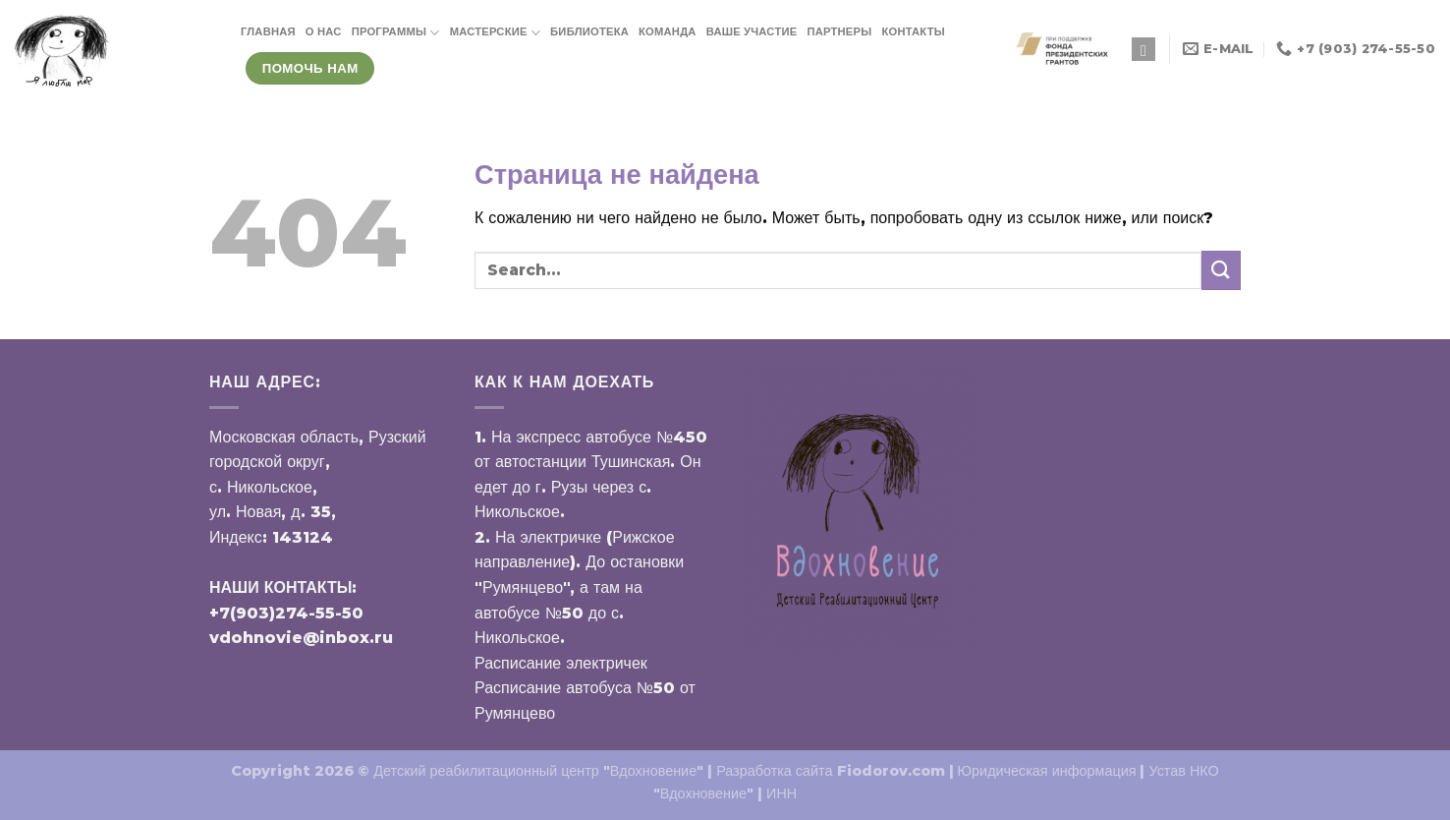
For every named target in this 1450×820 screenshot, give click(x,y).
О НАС (324, 31)
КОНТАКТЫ (913, 31)
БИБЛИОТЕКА (589, 31)
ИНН (781, 793)
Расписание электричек (560, 663)
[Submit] (1221, 270)
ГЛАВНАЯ (268, 31)
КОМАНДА (668, 31)
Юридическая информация (1047, 771)
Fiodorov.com (891, 771)
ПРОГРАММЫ (396, 33)
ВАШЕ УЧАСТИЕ (752, 31)
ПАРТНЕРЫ (839, 31)
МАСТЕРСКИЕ (495, 33)
